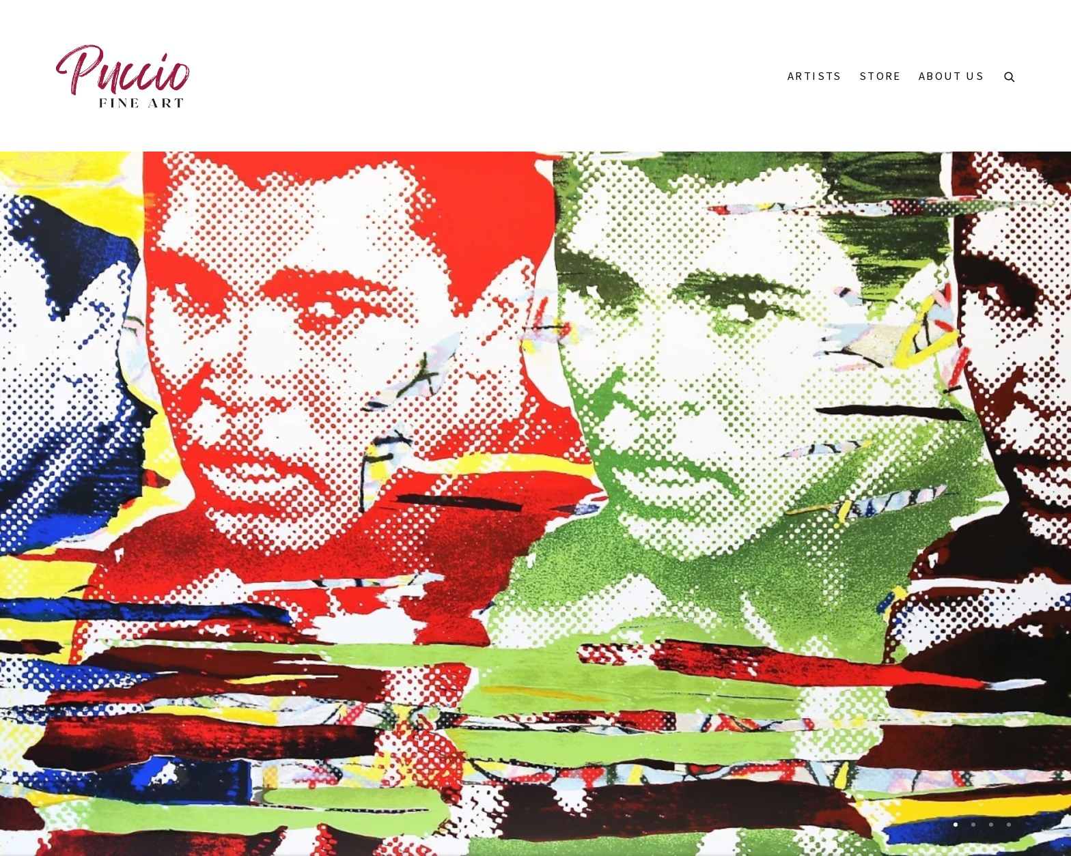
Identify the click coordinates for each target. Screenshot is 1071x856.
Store (880, 75)
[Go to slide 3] (991, 824)
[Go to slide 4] (1008, 824)
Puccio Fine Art (123, 75)
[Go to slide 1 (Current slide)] (955, 824)
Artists (815, 75)
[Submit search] (1010, 75)
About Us (951, 75)
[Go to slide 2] (973, 824)
